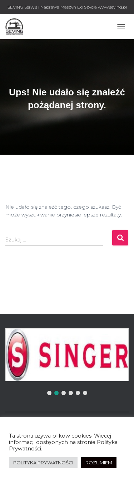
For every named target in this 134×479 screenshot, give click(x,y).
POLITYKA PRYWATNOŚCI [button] (43, 462)
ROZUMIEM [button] (98, 462)
